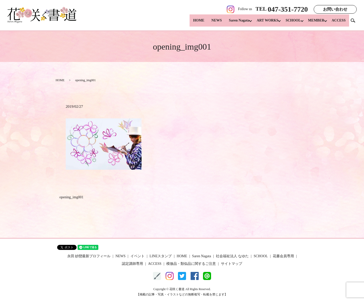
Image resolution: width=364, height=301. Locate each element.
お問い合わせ (335, 9)
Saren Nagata (233, 23)
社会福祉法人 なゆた (232, 256)
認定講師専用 (132, 264)
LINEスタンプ (161, 256)
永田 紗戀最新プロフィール (89, 256)
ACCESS (339, 23)
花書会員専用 (283, 256)
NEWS (210, 23)
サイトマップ (231, 264)
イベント (137, 256)
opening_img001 (71, 197)
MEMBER (314, 23)
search (355, 23)
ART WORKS (263, 23)
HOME (192, 23)
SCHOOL (290, 23)
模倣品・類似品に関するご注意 (191, 264)
